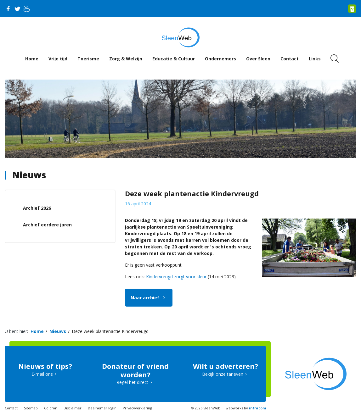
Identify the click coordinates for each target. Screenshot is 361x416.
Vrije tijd (57, 59)
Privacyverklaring (137, 408)
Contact (289, 59)
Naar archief (149, 298)
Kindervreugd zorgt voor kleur (176, 277)
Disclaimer (73, 408)
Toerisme (88, 59)
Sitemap (31, 408)
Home (31, 59)
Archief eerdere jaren (47, 225)
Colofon (50, 408)
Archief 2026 (37, 208)
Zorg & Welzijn (125, 59)
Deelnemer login (102, 408)
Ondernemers (220, 59)
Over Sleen (258, 59)
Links (315, 59)
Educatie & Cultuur (173, 59)
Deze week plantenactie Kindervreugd (110, 331)
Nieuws (29, 175)
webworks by (246, 408)
